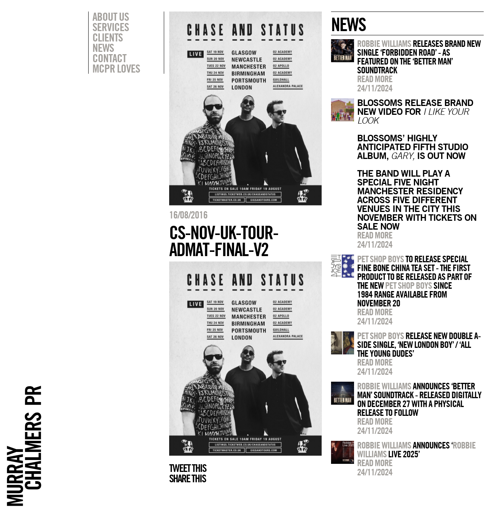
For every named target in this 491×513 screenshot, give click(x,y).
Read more (374, 78)
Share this (187, 478)
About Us (110, 16)
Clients (107, 37)
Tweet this (187, 468)
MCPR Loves (116, 68)
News (103, 48)
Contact (109, 58)
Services (110, 27)
